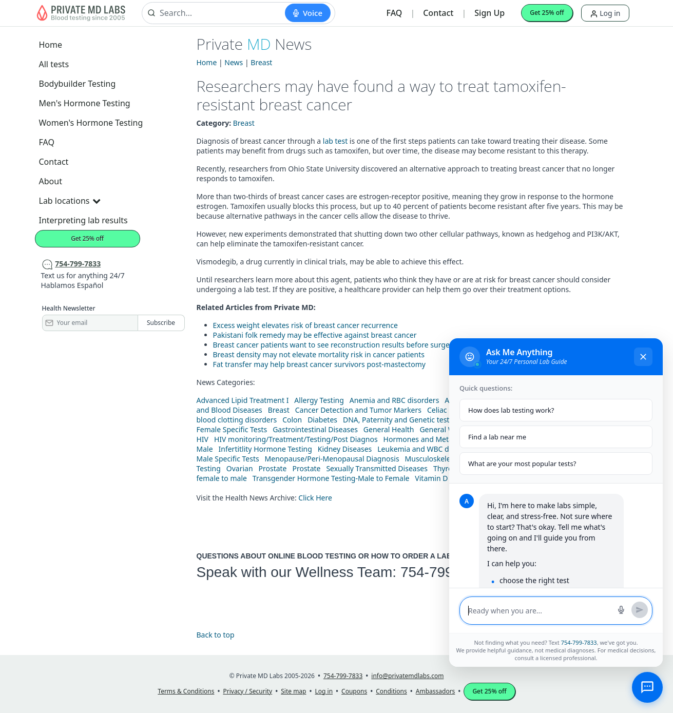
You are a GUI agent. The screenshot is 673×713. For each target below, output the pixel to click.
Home (51, 44)
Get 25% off (547, 12)
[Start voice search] (308, 13)
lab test (335, 141)
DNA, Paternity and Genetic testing (401, 420)
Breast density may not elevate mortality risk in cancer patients (319, 354)
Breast (261, 62)
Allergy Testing (318, 400)
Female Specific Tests (232, 429)
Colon (292, 420)
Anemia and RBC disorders (394, 400)
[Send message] (639, 610)
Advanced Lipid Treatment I (243, 400)
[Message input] (539, 610)
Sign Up (489, 13)
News (233, 62)
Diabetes (322, 420)
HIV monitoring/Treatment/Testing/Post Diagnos (296, 439)
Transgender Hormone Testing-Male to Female (331, 478)
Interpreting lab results (83, 220)
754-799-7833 (445, 572)
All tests (54, 64)
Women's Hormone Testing (91, 122)
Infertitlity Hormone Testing (265, 449)
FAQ (394, 13)
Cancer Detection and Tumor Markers (358, 410)
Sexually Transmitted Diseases (377, 468)
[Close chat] (643, 357)
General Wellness (448, 429)
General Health (388, 429)
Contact (438, 13)
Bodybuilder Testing (77, 83)
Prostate (273, 468)
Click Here (315, 498)
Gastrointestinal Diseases (315, 429)
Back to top (216, 635)
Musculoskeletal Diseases (448, 459)
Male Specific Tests (228, 459)
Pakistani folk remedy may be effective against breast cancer (315, 335)
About (50, 181)
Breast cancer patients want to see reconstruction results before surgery (334, 345)
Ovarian (239, 468)
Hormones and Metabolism (429, 439)
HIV (203, 439)
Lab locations (70, 200)
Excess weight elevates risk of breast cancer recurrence (305, 325)
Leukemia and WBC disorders (426, 449)
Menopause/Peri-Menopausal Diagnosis (332, 459)
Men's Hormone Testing (84, 103)
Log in (605, 13)
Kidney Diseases (345, 449)
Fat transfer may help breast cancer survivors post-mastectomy (319, 364)
